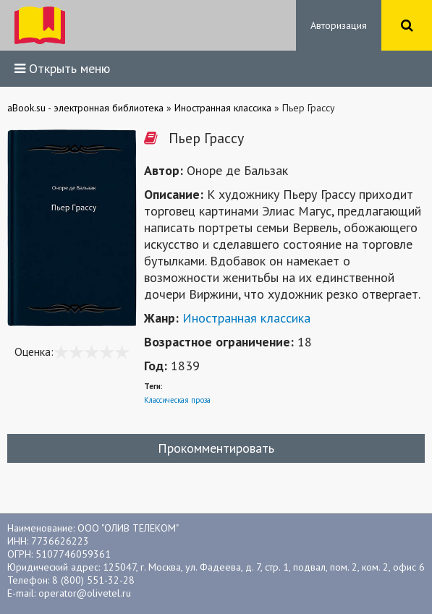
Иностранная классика (246, 318)
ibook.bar (39, 25)
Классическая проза (177, 400)
